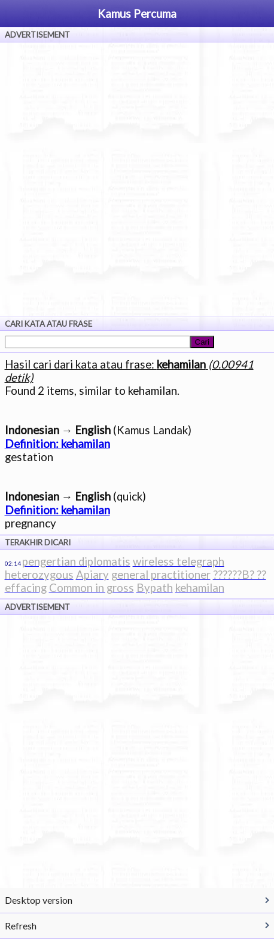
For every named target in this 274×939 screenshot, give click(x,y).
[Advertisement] (137, 179)
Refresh (20, 925)
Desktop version (38, 900)
